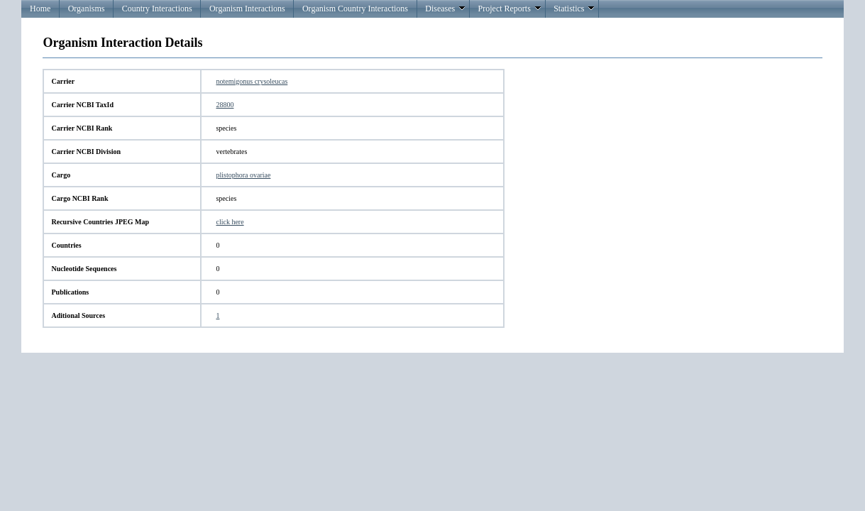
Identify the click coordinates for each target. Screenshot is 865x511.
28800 (224, 105)
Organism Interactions (247, 8)
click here (229, 222)
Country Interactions (157, 8)
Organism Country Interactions (355, 8)
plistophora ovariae (243, 175)
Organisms (86, 8)
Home (40, 8)
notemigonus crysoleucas (251, 81)
